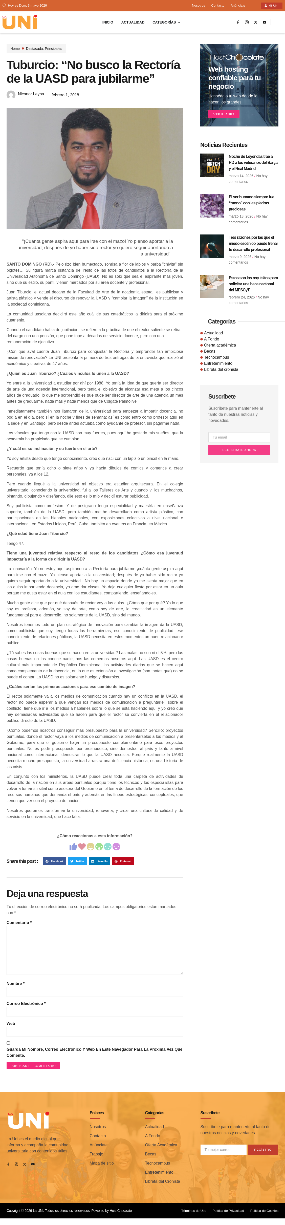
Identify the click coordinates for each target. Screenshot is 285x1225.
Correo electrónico (26, 1010)
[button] (54, 863)
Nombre (16, 990)
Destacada (34, 49)
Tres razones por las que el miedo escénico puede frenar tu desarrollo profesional (253, 245)
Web (11, 1031)
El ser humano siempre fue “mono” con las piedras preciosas (251, 204)
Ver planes (225, 116)
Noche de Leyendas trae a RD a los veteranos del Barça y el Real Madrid (253, 164)
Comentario (19, 925)
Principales (53, 49)
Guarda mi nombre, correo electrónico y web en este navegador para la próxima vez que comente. (94, 1060)
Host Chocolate (121, 1219)
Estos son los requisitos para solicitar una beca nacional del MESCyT (253, 285)
